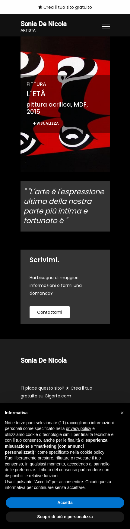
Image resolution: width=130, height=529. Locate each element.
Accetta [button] (65, 502)
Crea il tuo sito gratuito (65, 7)
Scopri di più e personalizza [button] (65, 516)
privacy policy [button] (78, 428)
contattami (49, 312)
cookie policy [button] (92, 452)
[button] (122, 413)
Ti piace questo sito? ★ (56, 392)
